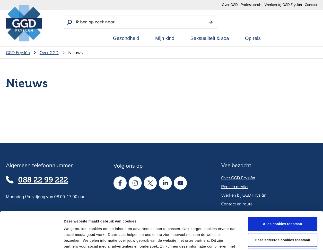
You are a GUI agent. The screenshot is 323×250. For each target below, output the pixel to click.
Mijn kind (164, 38)
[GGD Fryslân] (24, 23)
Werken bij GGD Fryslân (283, 4)
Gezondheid (126, 38)
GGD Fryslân (18, 52)
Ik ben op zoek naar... (97, 21)
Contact (311, 4)
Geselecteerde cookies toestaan (282, 202)
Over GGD (230, 4)
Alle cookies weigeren (282, 218)
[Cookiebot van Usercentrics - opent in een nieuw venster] (31, 240)
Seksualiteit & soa (209, 38)
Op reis (253, 38)
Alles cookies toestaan (282, 186)
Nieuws (75, 52)
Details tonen (262, 240)
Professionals (251, 4)
